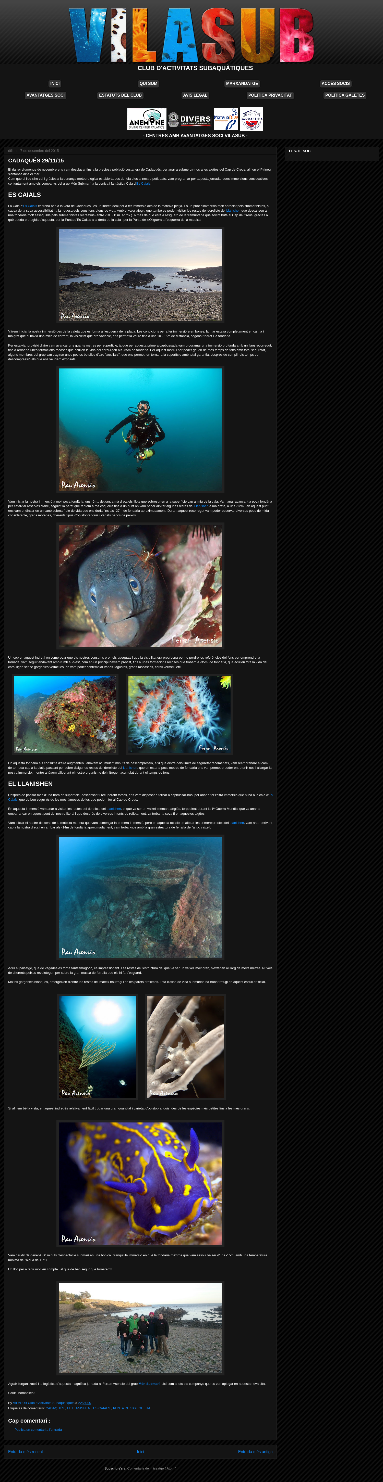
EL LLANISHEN (79, 1408)
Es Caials (143, 183)
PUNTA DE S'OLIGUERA (131, 1408)
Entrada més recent (25, 1452)
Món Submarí (149, 1384)
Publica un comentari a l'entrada (38, 1430)
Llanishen (233, 210)
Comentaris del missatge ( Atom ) (151, 1468)
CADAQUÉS (55, 1408)
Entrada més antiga (255, 1452)
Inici (140, 1452)
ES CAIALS (102, 1408)
